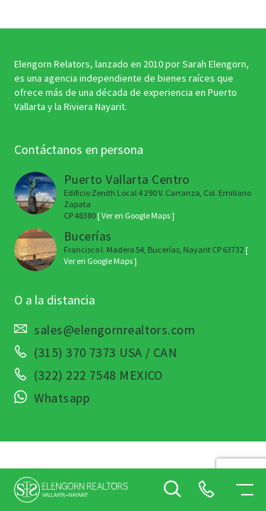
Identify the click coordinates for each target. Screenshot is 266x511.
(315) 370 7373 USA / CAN (105, 353)
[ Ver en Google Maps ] (135, 215)
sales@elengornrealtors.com (114, 330)
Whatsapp (61, 398)
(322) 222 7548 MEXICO (98, 375)
